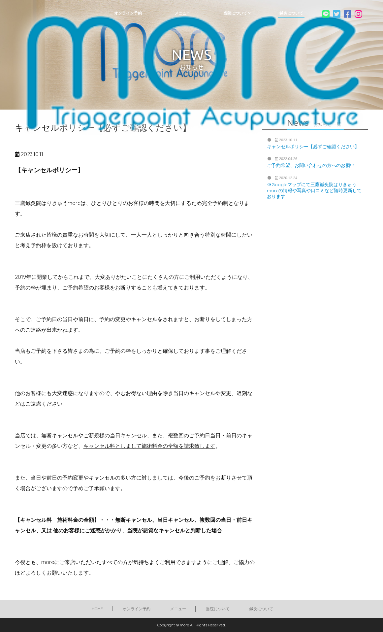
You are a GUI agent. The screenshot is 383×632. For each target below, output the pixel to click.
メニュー (178, 608)
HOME (97, 608)
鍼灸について (261, 608)
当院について (218, 608)
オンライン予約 (136, 608)
